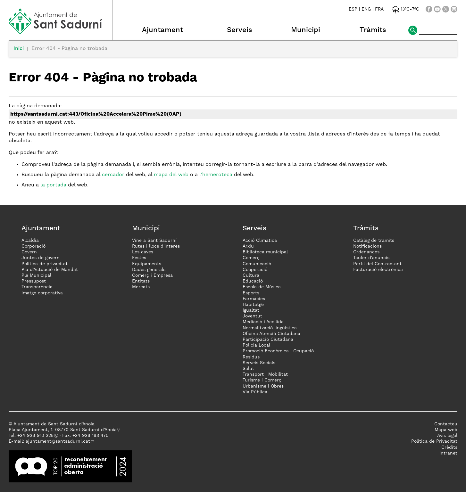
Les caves (142, 252)
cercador (113, 174)
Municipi (305, 30)
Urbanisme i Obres (263, 386)
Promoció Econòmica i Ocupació (278, 351)
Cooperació (255, 269)
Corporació (33, 246)
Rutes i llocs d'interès (156, 246)
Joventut (252, 316)
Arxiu (248, 246)
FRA (379, 9)
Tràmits (373, 30)
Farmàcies (254, 299)
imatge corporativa (42, 293)
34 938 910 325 (37, 435)
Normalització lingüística (270, 328)
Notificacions (367, 246)
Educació (253, 281)
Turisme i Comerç (262, 380)
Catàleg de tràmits (373, 240)
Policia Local (256, 345)
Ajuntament (162, 30)
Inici (18, 48)
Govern (29, 252)
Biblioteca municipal (265, 252)
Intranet (448, 453)
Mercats (141, 287)
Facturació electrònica (378, 269)
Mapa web (446, 430)
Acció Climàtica (260, 240)
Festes (139, 258)
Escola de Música (262, 287)
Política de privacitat (44, 264)
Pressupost (33, 281)
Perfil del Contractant (377, 264)
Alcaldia (30, 240)
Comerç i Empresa (152, 275)
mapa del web (171, 174)
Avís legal (447, 435)
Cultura (251, 275)
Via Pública (255, 392)
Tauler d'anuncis (371, 258)
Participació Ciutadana (268, 339)
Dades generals (148, 269)
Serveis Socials (259, 363)
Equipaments (146, 264)
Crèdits (449, 447)
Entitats (141, 281)
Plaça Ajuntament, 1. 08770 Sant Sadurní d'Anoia (63, 430)
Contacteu (445, 424)
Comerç (251, 258)
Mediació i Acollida (263, 322)
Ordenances (366, 252)
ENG (366, 9)
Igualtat (251, 310)
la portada (53, 185)
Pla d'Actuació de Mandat (49, 269)
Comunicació (257, 264)
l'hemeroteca (215, 174)
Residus (251, 357)
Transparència (37, 287)
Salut (248, 368)
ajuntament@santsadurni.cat (58, 441)
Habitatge (253, 304)
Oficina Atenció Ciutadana (271, 334)
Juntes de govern (40, 258)
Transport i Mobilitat (265, 374)
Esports (251, 293)
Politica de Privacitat (434, 441)
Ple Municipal (36, 275)
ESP (353, 9)
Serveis (239, 30)
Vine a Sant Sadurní (154, 240)
